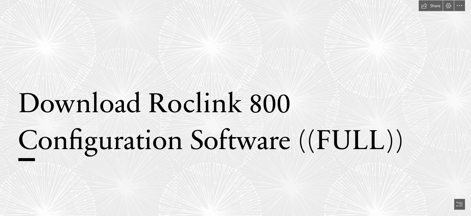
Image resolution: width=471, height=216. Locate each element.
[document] (235, 108)
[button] (431, 5)
